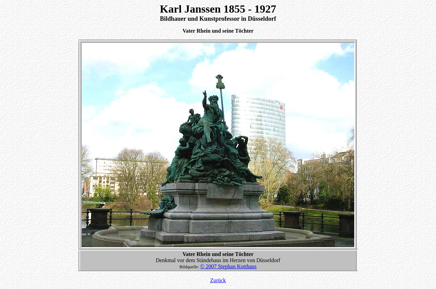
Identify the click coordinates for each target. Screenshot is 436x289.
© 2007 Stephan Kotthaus (228, 266)
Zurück (218, 280)
